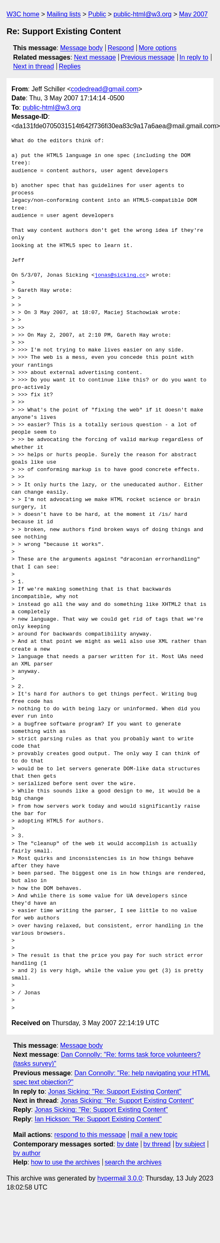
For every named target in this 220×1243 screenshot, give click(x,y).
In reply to (193, 57)
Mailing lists (64, 14)
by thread (157, 1144)
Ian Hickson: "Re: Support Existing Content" (97, 1119)
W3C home (23, 14)
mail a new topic (154, 1134)
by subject (190, 1144)
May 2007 (193, 14)
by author (27, 1153)
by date (127, 1144)
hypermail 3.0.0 (119, 1178)
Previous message (148, 57)
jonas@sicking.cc (120, 275)
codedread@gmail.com (104, 88)
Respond (121, 47)
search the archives (133, 1162)
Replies (69, 66)
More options (158, 47)
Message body (81, 47)
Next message (95, 57)
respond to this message (89, 1134)
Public (97, 14)
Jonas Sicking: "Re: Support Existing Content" (114, 1091)
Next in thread (33, 66)
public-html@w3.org (142, 14)
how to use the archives (65, 1162)
